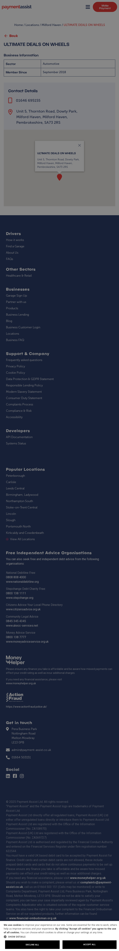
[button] (61, 936)
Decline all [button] (32, 944)
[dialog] (59, 936)
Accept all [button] (89, 944)
